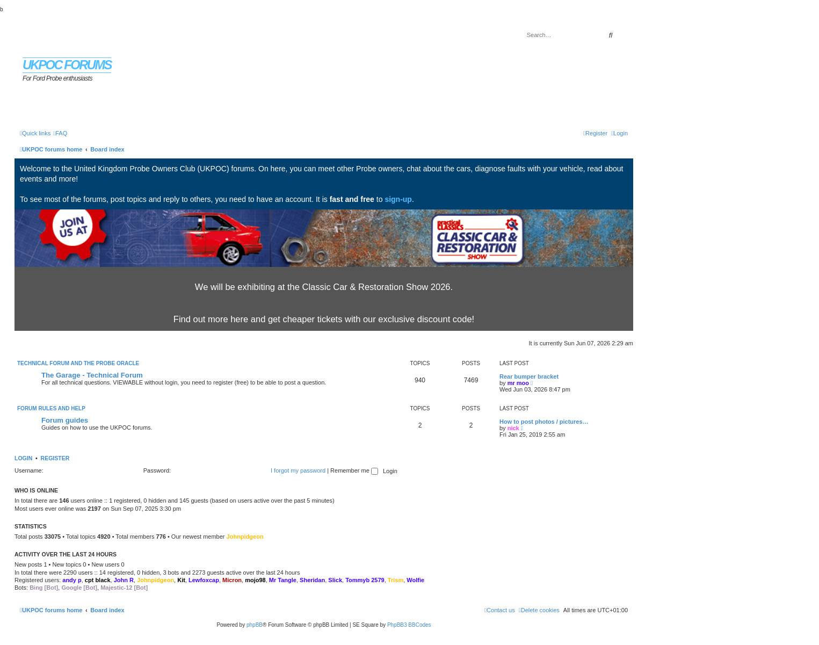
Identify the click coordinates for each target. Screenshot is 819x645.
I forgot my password (298, 470)
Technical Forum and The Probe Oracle (78, 363)
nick (513, 428)
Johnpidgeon (245, 536)
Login (23, 458)
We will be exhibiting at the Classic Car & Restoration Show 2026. (324, 287)
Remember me (354, 470)
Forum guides (64, 420)
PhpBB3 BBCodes (409, 625)
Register (55, 458)
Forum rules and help (51, 408)
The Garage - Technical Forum (92, 375)
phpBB (255, 625)
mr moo (518, 383)
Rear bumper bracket (529, 376)
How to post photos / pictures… (544, 421)
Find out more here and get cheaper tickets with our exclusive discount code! (323, 319)
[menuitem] (60, 133)
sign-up (398, 199)
